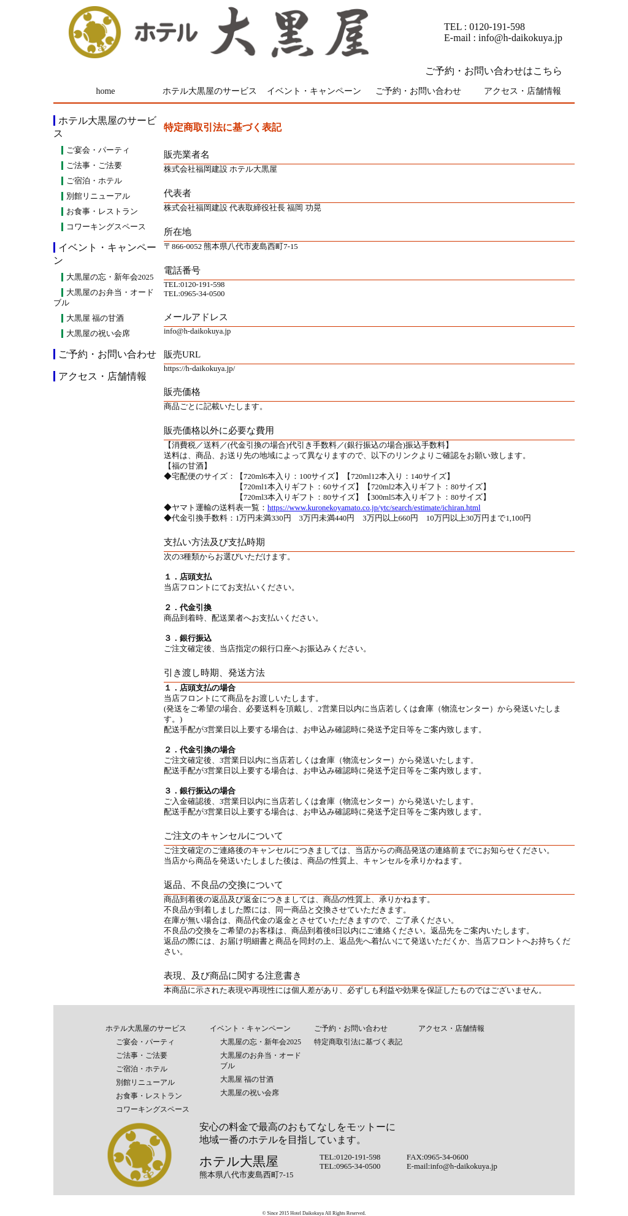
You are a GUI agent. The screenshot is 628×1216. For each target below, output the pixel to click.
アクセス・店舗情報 (522, 91)
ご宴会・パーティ (98, 150)
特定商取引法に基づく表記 (358, 1042)
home (105, 91)
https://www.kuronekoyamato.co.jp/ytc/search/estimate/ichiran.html (373, 507)
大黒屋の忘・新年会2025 (110, 277)
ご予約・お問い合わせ (418, 91)
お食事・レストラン (102, 211)
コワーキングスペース (106, 227)
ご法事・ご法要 (94, 165)
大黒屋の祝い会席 (98, 333)
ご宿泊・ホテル (94, 181)
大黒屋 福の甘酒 (95, 318)
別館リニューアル (98, 196)
